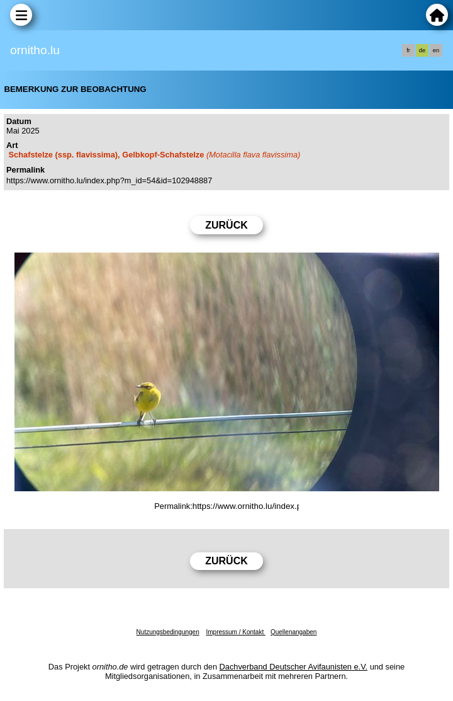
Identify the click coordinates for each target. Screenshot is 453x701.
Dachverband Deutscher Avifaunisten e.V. (293, 666)
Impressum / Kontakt (235, 632)
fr (408, 50)
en (436, 50)
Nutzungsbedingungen (168, 632)
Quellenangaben (293, 632)
